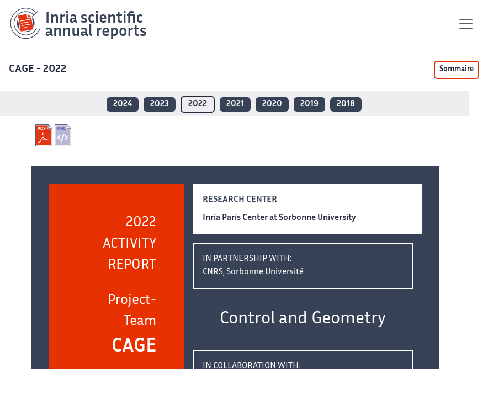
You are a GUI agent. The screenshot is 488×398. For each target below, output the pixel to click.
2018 (346, 104)
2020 (272, 104)
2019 (309, 104)
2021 (235, 104)
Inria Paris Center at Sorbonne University (279, 218)
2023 (159, 104)
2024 (122, 104)
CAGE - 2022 (38, 69)
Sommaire (456, 69)
